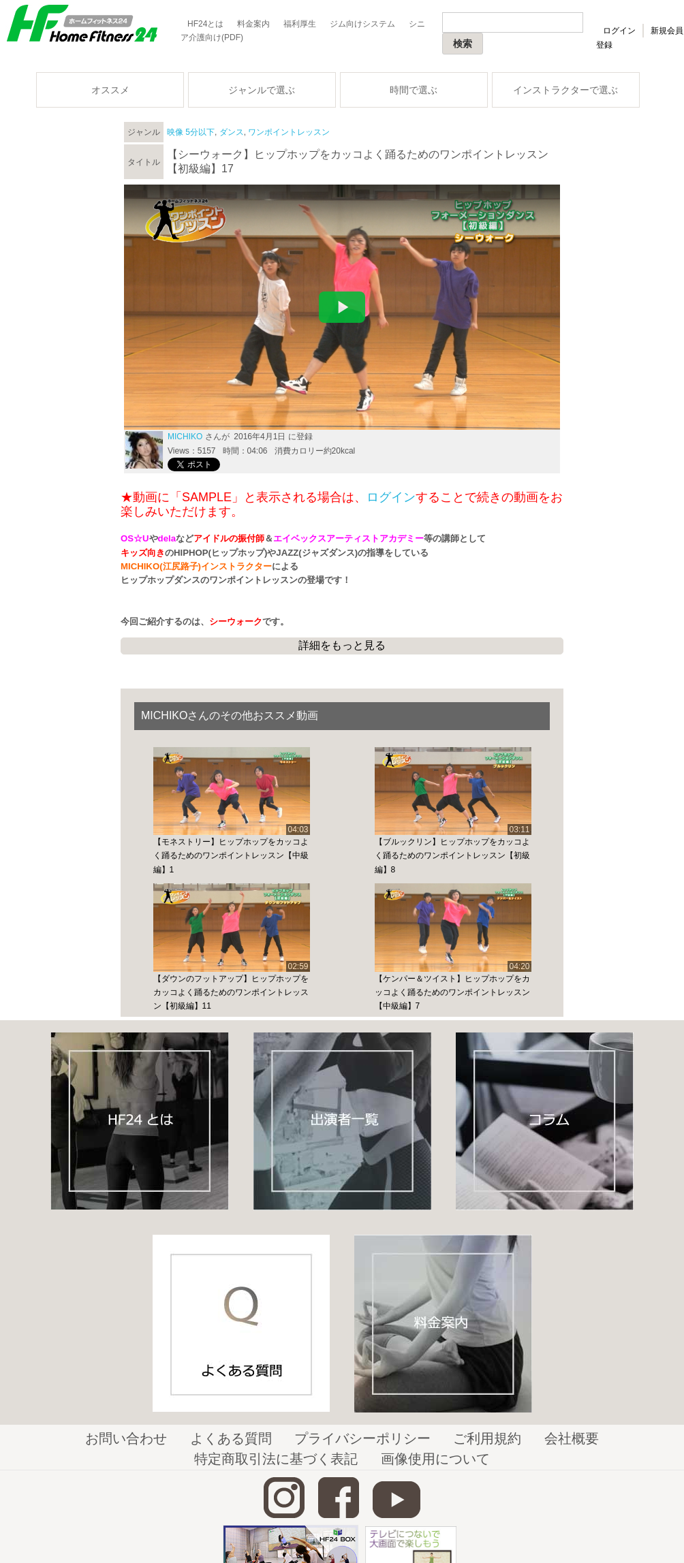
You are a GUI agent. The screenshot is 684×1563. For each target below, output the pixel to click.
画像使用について (435, 1458)
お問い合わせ (126, 1438)
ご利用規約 (487, 1438)
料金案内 (253, 24)
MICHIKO (185, 436)
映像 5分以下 (191, 132)
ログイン (619, 30)
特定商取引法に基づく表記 (276, 1458)
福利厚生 (299, 24)
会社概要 (571, 1438)
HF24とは (205, 24)
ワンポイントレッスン (289, 132)
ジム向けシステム (362, 24)
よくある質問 (231, 1438)
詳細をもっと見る (342, 645)
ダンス (231, 132)
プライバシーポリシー (362, 1438)
